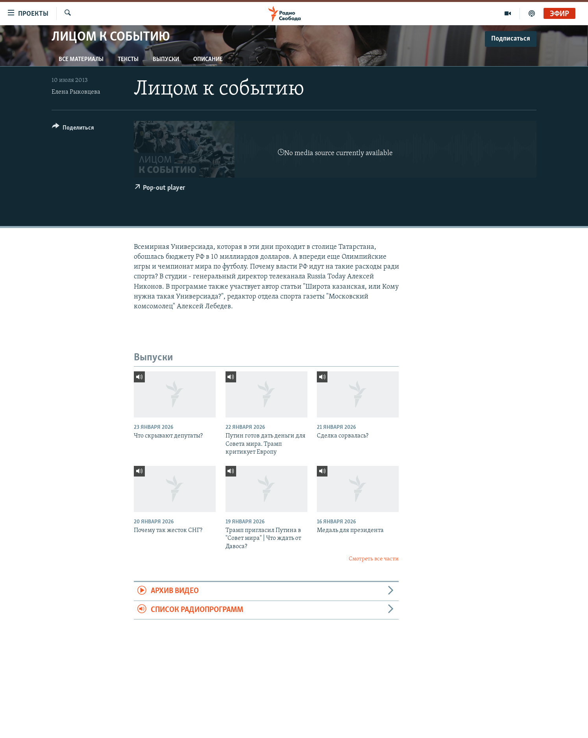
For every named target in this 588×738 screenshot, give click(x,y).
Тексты (128, 59)
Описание (208, 59)
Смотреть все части (374, 559)
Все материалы (81, 59)
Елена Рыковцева (76, 92)
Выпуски (166, 59)
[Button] (73, 129)
